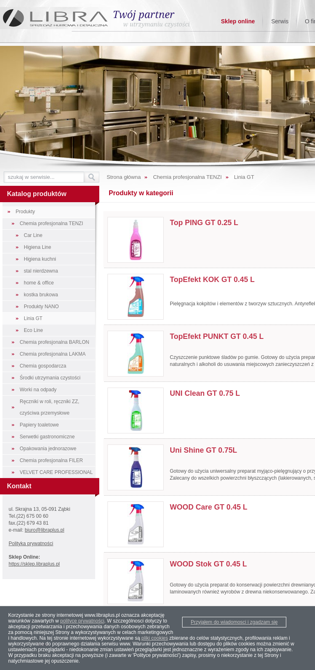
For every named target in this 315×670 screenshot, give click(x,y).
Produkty (25, 211)
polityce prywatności (82, 621)
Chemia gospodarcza (43, 366)
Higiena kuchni (40, 259)
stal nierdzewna (41, 271)
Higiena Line (37, 247)
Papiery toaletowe (39, 425)
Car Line (33, 235)
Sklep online (238, 21)
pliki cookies (155, 638)
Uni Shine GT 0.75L (203, 450)
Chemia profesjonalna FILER (51, 460)
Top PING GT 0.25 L (204, 223)
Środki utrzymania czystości (50, 378)
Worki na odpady (38, 390)
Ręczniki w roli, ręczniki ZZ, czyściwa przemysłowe (49, 407)
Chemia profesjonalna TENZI (51, 223)
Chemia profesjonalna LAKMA (53, 354)
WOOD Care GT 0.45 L (208, 507)
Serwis (279, 21)
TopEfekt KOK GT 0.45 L (212, 279)
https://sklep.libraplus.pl (34, 564)
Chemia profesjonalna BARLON (54, 342)
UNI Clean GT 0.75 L (205, 393)
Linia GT (33, 318)
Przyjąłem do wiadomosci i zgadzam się (234, 622)
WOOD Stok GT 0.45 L (208, 564)
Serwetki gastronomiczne (47, 437)
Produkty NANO (41, 306)
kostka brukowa (41, 295)
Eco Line (33, 330)
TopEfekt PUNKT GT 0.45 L (217, 336)
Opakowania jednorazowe (48, 448)
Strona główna (124, 177)
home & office (39, 283)
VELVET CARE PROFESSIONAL (56, 472)
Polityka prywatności (31, 543)
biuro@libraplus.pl (44, 530)
